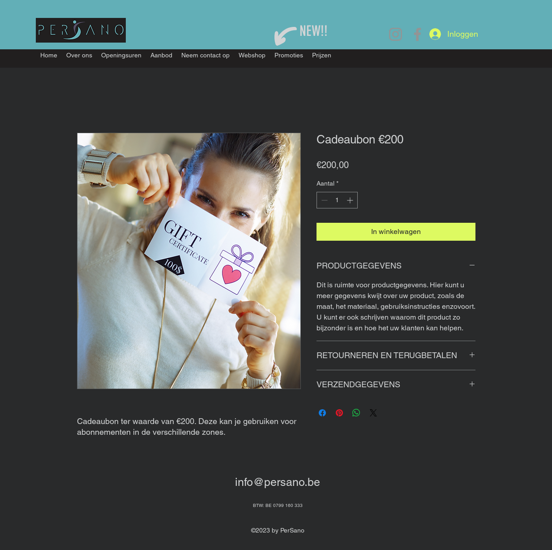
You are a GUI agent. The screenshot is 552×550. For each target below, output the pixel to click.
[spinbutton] (337, 200)
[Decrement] (323, 200)
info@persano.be (277, 482)
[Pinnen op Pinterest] (339, 412)
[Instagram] (395, 34)
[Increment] (350, 200)
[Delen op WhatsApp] (356, 412)
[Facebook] (417, 34)
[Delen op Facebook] (322, 412)
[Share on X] (373, 412)
